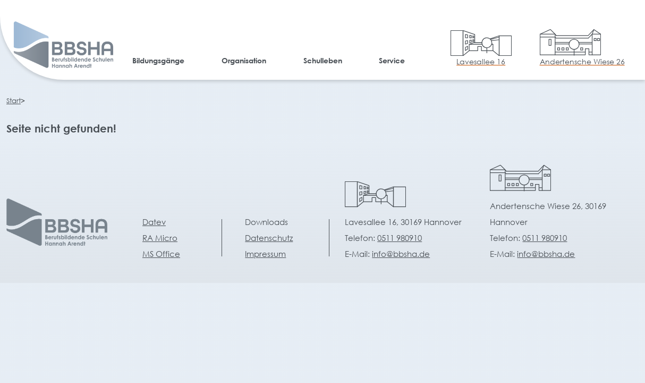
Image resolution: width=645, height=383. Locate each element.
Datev (154, 222)
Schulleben (322, 60)
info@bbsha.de (401, 253)
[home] (53, 47)
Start (13, 100)
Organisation (244, 60)
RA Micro (159, 237)
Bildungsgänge (158, 60)
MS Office (161, 253)
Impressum (265, 253)
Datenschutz (269, 237)
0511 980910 (399, 237)
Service (392, 60)
